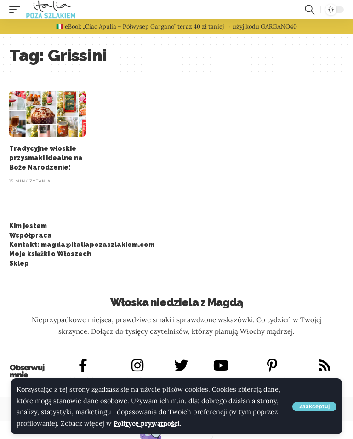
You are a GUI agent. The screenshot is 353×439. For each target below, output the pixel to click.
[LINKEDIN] (324, 365)
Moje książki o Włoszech (50, 253)
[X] (181, 365)
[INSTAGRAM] (137, 365)
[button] (314, 406)
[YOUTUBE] (221, 365)
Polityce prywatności (147, 423)
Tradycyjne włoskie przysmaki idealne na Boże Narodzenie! (46, 158)
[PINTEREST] (272, 365)
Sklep (19, 263)
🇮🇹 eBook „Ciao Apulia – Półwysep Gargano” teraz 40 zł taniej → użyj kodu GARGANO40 (176, 26)
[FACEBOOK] (83, 365)
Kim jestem (28, 225)
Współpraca (30, 235)
